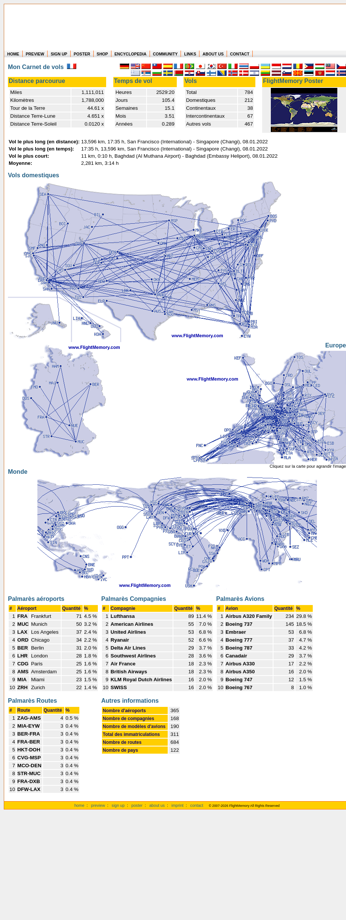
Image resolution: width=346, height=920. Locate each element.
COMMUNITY (165, 54)
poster (137, 805)
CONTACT (239, 54)
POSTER (82, 54)
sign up (118, 805)
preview (98, 805)
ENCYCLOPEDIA (130, 54)
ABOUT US (213, 54)
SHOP (102, 54)
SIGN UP (59, 54)
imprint (177, 805)
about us (157, 805)
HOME (13, 54)
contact (196, 805)
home (79, 805)
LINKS (190, 54)
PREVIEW (35, 54)
